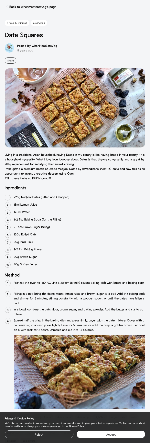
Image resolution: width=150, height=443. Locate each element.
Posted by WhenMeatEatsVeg (37, 45)
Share (10, 60)
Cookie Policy (76, 426)
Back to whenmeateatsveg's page (32, 6)
